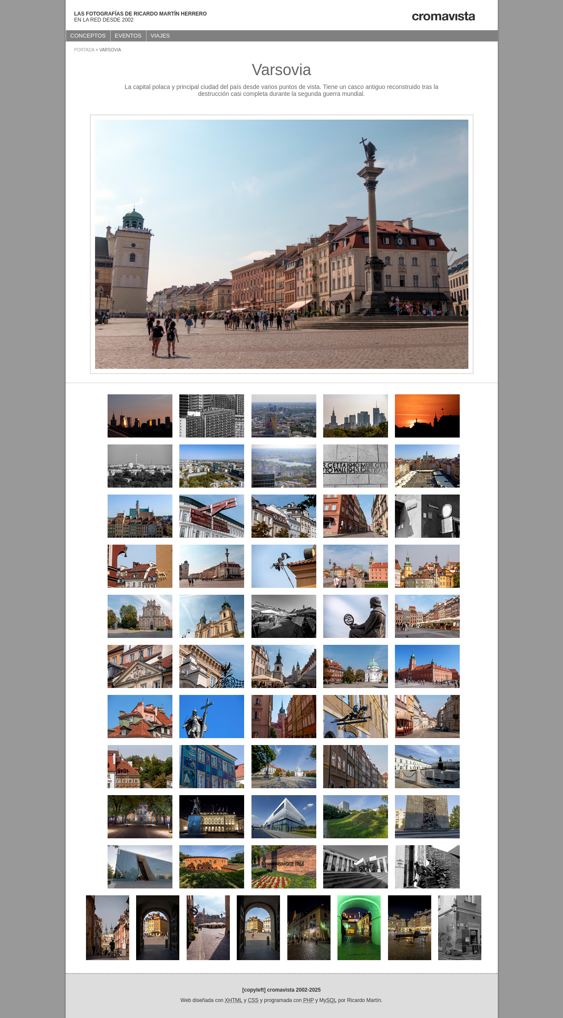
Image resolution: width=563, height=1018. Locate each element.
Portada (84, 50)
